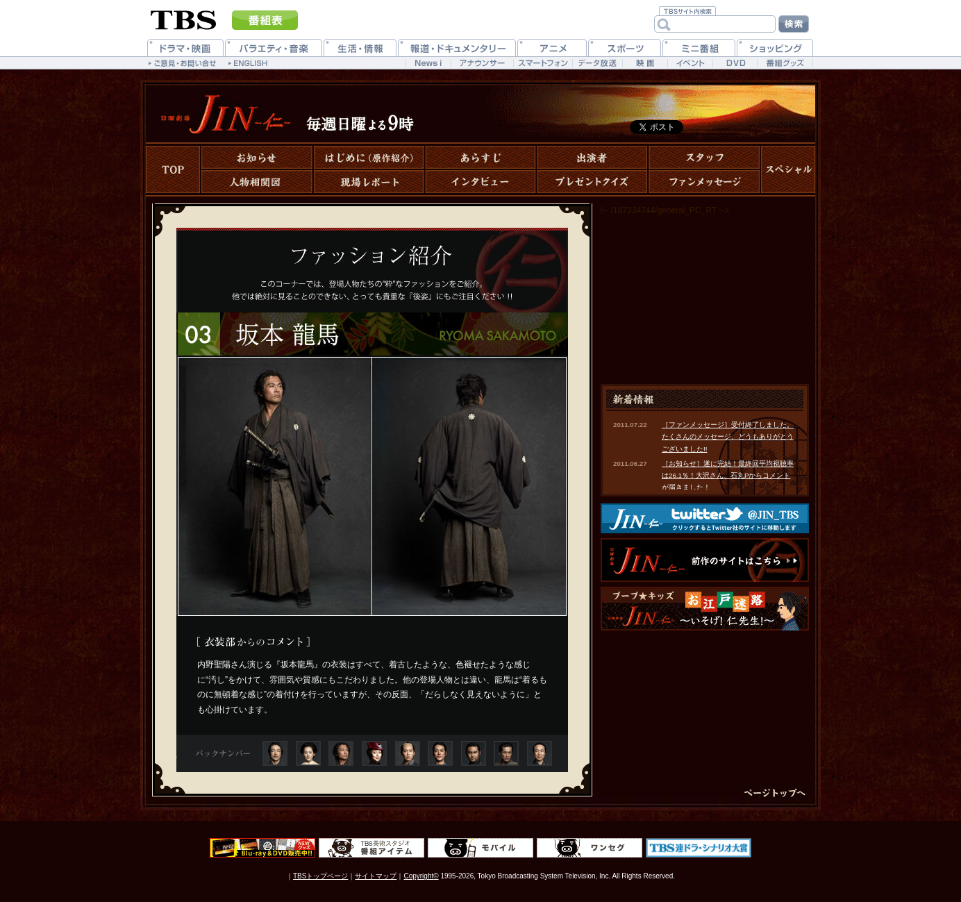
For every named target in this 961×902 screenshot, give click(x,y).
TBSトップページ (320, 876)
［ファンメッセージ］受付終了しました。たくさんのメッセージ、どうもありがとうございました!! (728, 437)
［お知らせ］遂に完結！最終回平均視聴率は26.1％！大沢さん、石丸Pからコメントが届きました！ (728, 476)
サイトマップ (375, 876)
